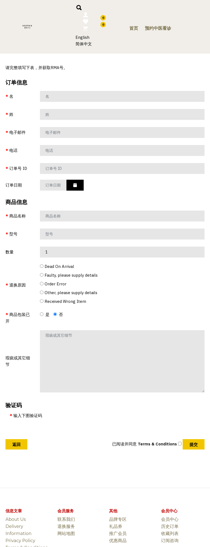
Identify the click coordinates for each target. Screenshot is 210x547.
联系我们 (66, 519)
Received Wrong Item (63, 301)
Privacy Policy (20, 540)
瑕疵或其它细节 (17, 361)
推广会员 (118, 533)
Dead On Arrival (57, 266)
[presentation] (51, 429)
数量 (9, 252)
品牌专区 (118, 519)
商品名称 (17, 215)
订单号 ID (18, 168)
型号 (13, 233)
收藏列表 (170, 533)
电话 (13, 150)
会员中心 (170, 519)
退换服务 (66, 526)
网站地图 (66, 533)
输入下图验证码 (27, 415)
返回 (16, 444)
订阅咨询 (170, 540)
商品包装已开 (17, 318)
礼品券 (115, 526)
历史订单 (170, 526)
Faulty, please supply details (69, 275)
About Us (15, 519)
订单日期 (13, 185)
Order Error (53, 283)
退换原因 (17, 285)
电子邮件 (17, 132)
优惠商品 (118, 540)
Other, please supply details (68, 292)
